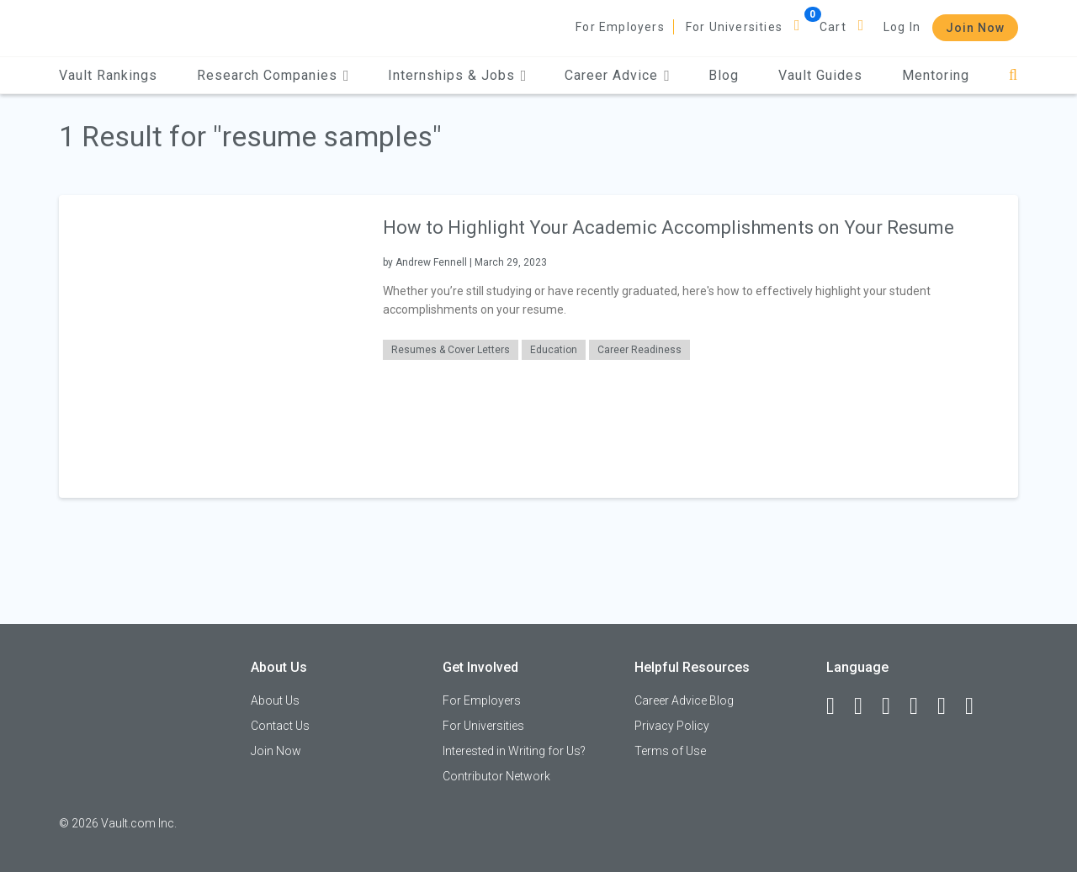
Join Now (975, 27)
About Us (275, 700)
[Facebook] (838, 706)
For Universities (734, 27)
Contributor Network (496, 776)
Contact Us (280, 725)
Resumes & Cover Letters (450, 350)
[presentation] (210, 346)
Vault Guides (820, 75)
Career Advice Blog (684, 700)
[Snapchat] (977, 706)
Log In (901, 27)
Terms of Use (670, 751)
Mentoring (935, 75)
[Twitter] (893, 706)
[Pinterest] (949, 706)
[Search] (1013, 75)
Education (553, 350)
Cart (833, 27)
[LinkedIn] (866, 706)
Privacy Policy (671, 725)
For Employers (620, 27)
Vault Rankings (108, 75)
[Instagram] (921, 706)
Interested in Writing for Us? (514, 751)
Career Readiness (639, 350)
